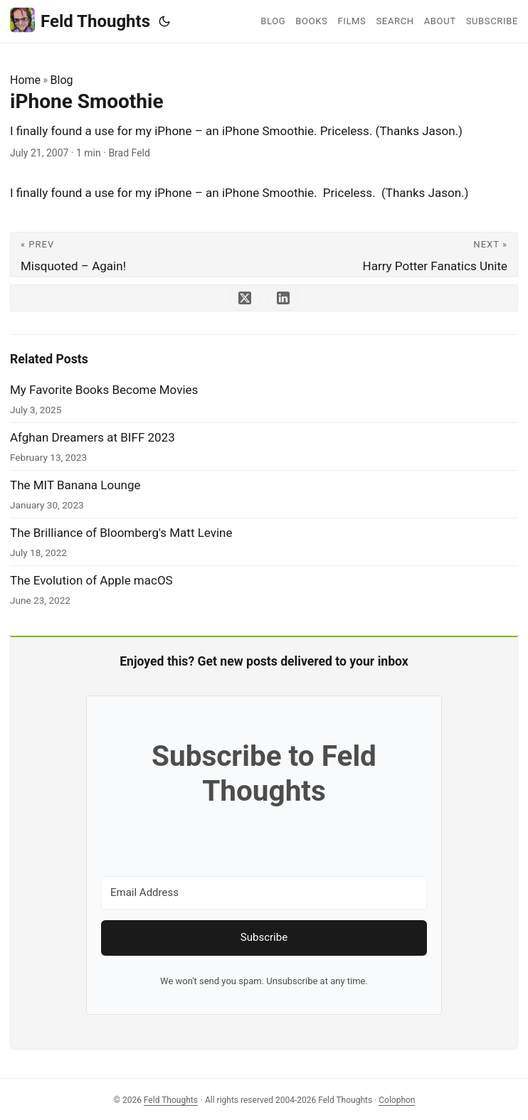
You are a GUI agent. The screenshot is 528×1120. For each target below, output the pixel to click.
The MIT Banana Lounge (75, 485)
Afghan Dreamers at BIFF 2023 (92, 437)
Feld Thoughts (80, 20)
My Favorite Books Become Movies (104, 390)
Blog (62, 80)
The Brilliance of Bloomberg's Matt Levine (121, 533)
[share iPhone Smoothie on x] (244, 298)
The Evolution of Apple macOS (91, 580)
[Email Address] (264, 893)
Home (25, 80)
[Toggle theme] (164, 21)
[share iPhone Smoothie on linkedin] (283, 298)
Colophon (397, 1100)
